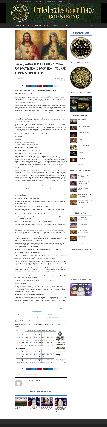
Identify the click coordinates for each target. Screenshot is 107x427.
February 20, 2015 (87, 241)
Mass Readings (56, 25)
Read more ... (81, 165)
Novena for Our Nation (39, 1)
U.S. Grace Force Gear (51, 1)
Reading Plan (80, 228)
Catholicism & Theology (83, 220)
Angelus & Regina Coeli (83, 146)
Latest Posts (32, 374)
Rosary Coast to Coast (27, 1)
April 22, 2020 (18, 80)
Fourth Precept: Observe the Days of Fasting (84, 196)
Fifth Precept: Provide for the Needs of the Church (84, 202)
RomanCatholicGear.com (53, 317)
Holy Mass (80, 139)
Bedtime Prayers (81, 159)
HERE (61, 308)
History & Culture (82, 226)
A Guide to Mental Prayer (83, 126)
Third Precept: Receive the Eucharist (83, 189)
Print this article (59, 78)
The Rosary (80, 152)
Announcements (25, 374)
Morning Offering (82, 120)
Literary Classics (82, 239)
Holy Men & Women (82, 233)
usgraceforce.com (36, 311)
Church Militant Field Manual (38, 130)
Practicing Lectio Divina (83, 133)
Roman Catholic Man (62, 1)
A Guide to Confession (36, 25)
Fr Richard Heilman (19, 78)
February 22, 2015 (87, 228)
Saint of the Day (65, 25)
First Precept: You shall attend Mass (85, 177)
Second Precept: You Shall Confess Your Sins (84, 183)
